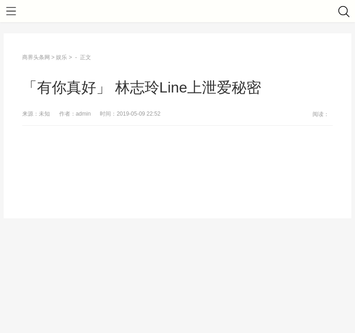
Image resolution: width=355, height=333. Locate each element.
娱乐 (61, 57)
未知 (44, 114)
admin (83, 114)
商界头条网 (36, 57)
